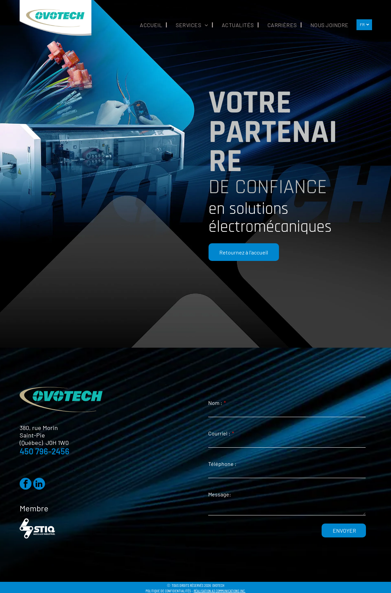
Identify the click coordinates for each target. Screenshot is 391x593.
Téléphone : (222, 464)
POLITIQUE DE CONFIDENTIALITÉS (168, 590)
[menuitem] (149, 25)
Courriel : (219, 433)
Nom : (215, 403)
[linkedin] (39, 484)
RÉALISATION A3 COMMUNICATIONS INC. (219, 590)
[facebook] (25, 484)
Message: (219, 494)
